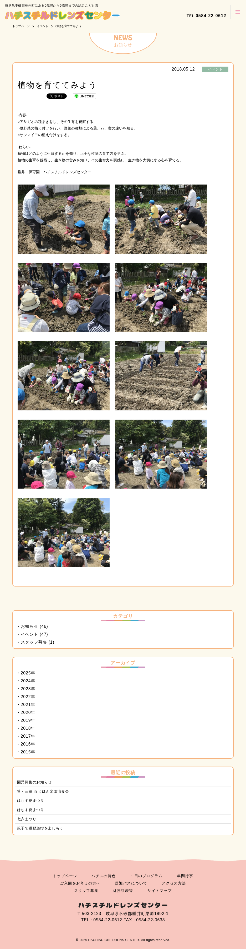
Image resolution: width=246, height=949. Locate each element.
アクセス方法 (174, 883)
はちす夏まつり (30, 800)
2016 (26, 744)
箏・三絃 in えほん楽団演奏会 (43, 791)
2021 (26, 704)
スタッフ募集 (34, 642)
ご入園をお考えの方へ (80, 883)
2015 (26, 752)
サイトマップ (159, 890)
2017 (26, 736)
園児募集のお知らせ (34, 782)
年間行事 (185, 876)
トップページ (65, 876)
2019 (26, 720)
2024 (26, 681)
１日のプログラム (146, 876)
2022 (26, 696)
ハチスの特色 (103, 876)
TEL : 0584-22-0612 (101, 920)
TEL (206, 16)
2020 (26, 712)
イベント (215, 69)
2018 (26, 728)
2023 (26, 689)
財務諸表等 (123, 890)
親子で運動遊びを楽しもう (40, 828)
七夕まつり (27, 819)
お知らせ (29, 626)
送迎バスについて (131, 883)
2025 (26, 673)
